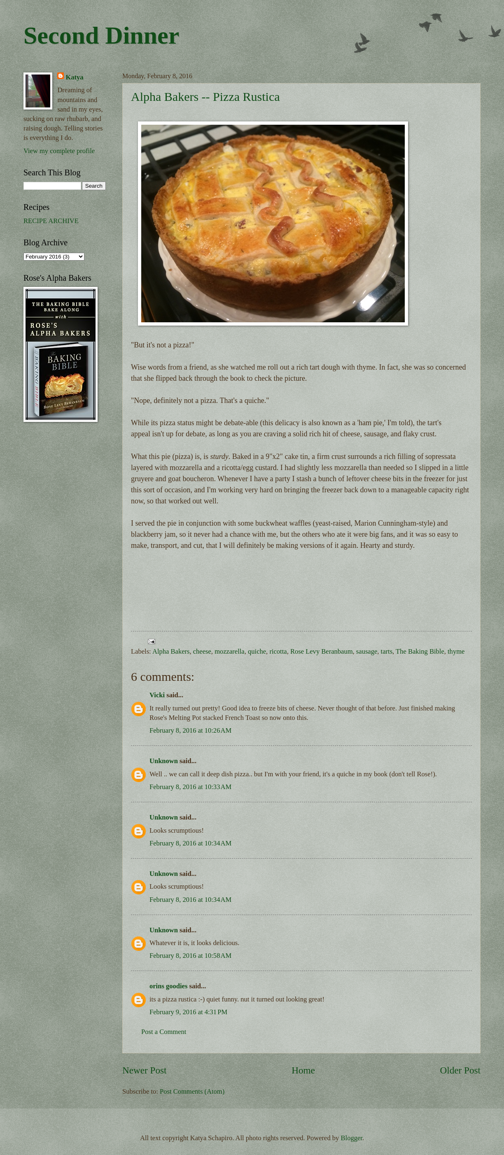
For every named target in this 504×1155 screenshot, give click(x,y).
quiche (257, 651)
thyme (456, 651)
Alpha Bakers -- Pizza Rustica (205, 96)
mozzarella (230, 651)
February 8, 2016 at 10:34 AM (190, 843)
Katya (74, 77)
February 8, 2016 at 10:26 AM (190, 730)
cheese (202, 651)
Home (303, 1070)
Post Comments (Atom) (192, 1091)
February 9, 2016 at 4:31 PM (188, 1012)
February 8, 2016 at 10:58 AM (190, 955)
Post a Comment (163, 1032)
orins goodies (168, 986)
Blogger (351, 1138)
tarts (387, 651)
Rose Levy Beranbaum (321, 651)
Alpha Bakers (171, 651)
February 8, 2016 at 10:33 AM (190, 787)
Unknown (163, 761)
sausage (366, 651)
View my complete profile (59, 151)
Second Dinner (101, 35)
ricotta (278, 651)
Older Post (460, 1070)
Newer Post (144, 1070)
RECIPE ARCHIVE (51, 221)
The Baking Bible (420, 651)
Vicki (157, 695)
